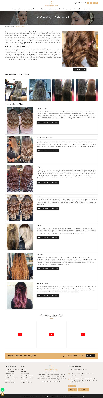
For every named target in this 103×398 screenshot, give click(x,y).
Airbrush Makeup (9, 371)
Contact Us (87, 9)
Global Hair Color (42, 108)
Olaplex (39, 225)
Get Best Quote (43, 122)
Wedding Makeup (10, 375)
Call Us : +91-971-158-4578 (72, 356)
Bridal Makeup (9, 380)
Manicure (23, 369)
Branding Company (79, 396)
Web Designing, (60, 396)
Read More (55, 122)
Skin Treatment (25, 373)
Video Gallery (77, 9)
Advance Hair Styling (26, 382)
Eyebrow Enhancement (27, 378)
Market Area (83, 389)
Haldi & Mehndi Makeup (11, 378)
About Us (21, 9)
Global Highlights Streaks (44, 138)
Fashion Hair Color (42, 283)
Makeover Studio (32, 9)
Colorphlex (40, 254)
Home (14, 9)
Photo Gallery (67, 9)
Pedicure (23, 371)
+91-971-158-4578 (80, 3)
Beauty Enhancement (27, 375)
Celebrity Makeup (10, 382)
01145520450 (74, 369)
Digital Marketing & (69, 396)
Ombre (39, 196)
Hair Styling (24, 380)
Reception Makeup (10, 373)
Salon (43, 9)
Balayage (39, 167)
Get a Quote (90, 356)
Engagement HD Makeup (12, 369)
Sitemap (72, 389)
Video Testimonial (54, 9)
